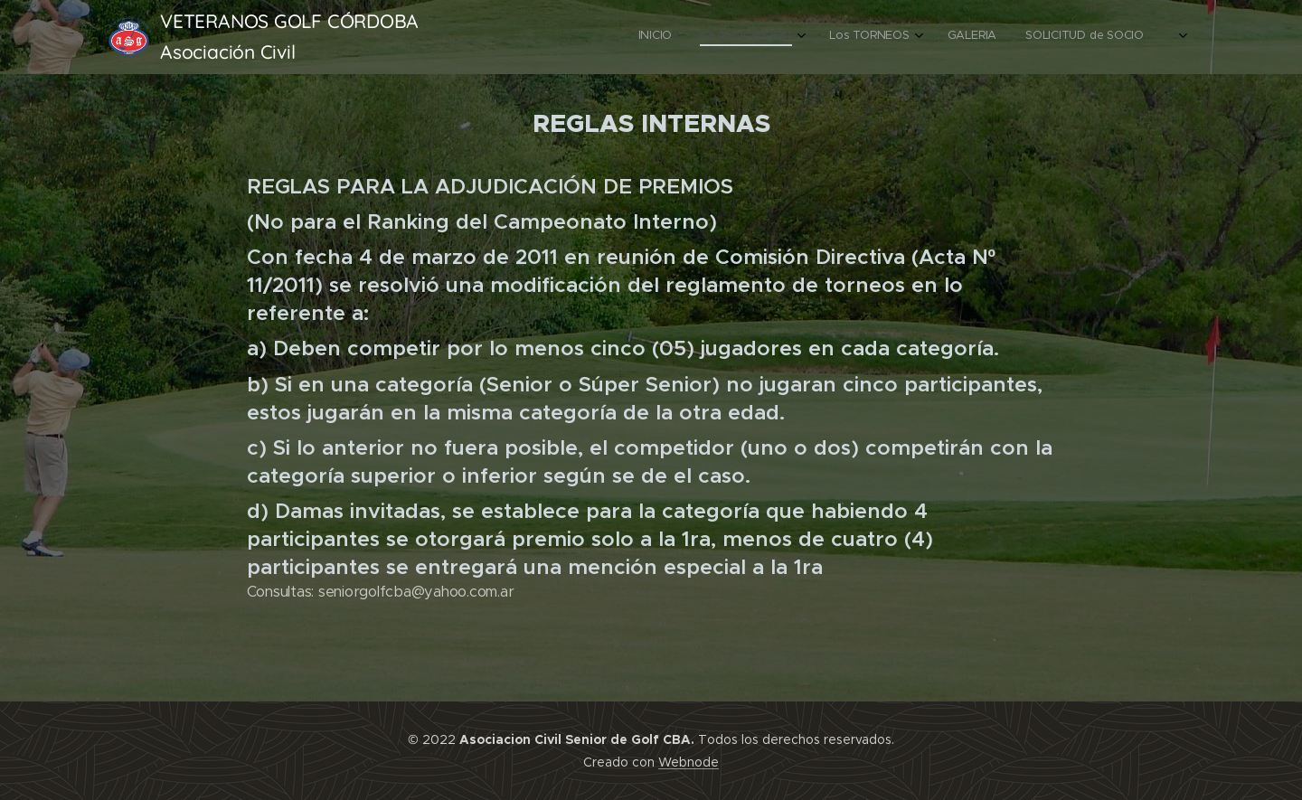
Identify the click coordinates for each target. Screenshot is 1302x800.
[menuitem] (1035, 37)
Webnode (688, 762)
